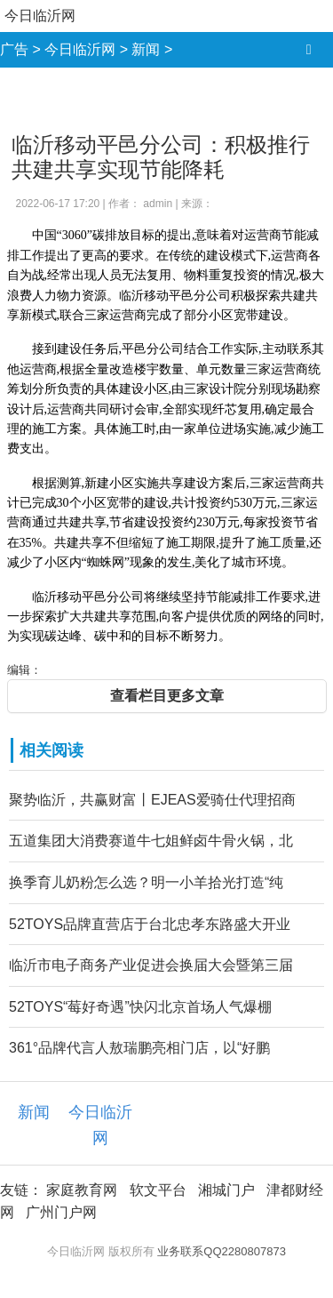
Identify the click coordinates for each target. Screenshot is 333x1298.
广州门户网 (61, 1212)
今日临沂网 (39, 15)
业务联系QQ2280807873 (221, 1251)
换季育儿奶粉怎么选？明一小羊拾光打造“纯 (146, 882)
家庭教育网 (81, 1190)
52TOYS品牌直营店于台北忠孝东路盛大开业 (149, 924)
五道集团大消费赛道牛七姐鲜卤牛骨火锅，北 (151, 840)
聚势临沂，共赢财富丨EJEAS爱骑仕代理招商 (152, 799)
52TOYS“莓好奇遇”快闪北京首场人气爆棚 (140, 1006)
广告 (14, 49)
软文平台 (158, 1190)
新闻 (145, 49)
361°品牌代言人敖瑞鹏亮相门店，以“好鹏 (139, 1047)
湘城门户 (226, 1190)
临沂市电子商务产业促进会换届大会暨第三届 (151, 965)
